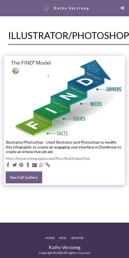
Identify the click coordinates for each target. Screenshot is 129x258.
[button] (6, 8)
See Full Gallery (24, 177)
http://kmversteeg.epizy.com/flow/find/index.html (48, 158)
